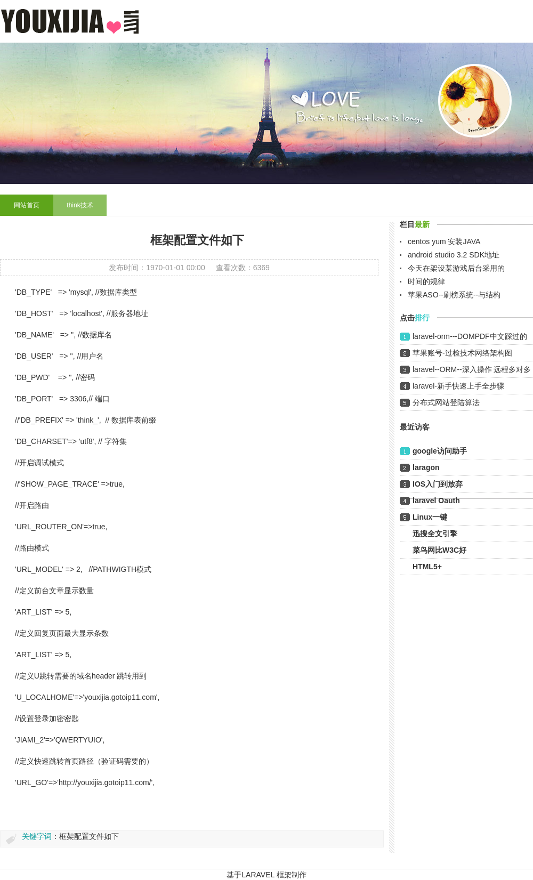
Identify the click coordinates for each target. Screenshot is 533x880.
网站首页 (26, 205)
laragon (426, 467)
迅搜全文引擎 (435, 533)
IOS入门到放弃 (438, 484)
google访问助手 (440, 451)
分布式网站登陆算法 (446, 402)
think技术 (80, 205)
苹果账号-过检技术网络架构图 (462, 353)
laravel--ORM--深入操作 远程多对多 (472, 369)
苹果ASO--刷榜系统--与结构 (454, 294)
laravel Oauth (436, 500)
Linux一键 (430, 517)
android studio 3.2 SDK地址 (453, 255)
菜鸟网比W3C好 (439, 550)
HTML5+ (427, 566)
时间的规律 (426, 281)
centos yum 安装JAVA (444, 241)
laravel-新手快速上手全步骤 (458, 386)
